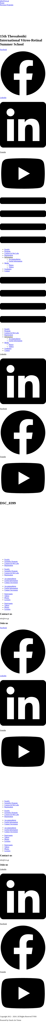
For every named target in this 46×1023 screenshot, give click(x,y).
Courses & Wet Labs (11, 253)
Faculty (7, 249)
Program (7, 251)
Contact (7, 271)
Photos (11, 265)
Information (8, 257)
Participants (8, 594)
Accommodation (14, 259)
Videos (11, 267)
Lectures (7, 600)
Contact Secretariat (11, 582)
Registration (8, 255)
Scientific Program (11, 561)
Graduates (8, 269)
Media (6, 263)
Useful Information (15, 261)
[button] (23, 220)
